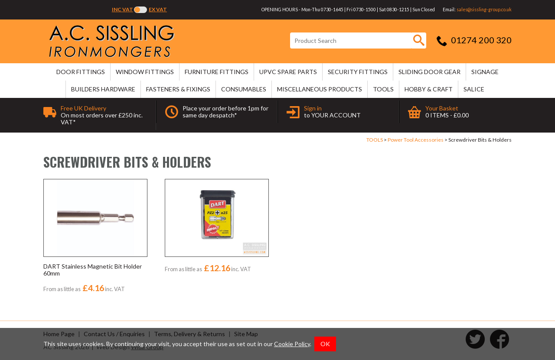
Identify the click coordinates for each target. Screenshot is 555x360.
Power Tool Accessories (416, 139)
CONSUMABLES (243, 89)
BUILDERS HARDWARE (103, 89)
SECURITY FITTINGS (358, 71)
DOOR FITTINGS (80, 71)
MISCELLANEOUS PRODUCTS (319, 89)
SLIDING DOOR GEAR (429, 71)
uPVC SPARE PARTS (288, 71)
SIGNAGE (485, 71)
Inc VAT (122, 9)
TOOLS (383, 89)
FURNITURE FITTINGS (216, 71)
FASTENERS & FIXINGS (178, 89)
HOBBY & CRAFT (429, 89)
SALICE (474, 89)
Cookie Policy (292, 343)
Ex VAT (158, 9)
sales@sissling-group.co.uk (484, 9)
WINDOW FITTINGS (145, 71)
